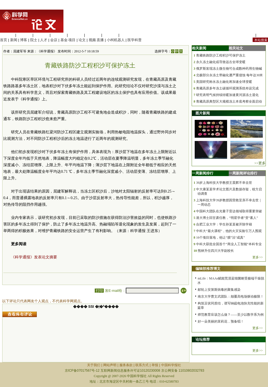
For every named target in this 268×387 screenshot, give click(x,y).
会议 (53, 40)
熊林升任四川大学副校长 (216, 251)
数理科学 (110, 35)
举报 (155, 365)
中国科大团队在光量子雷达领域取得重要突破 (229, 211)
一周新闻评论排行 (243, 173)
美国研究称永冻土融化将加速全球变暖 (224, 82)
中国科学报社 (171, 365)
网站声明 (109, 365)
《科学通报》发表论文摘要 (34, 257)
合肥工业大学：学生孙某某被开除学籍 (224, 224)
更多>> (257, 257)
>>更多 (260, 163)
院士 (33, 40)
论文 (82, 40)
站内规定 (247, 35)
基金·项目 (68, 40)
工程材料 (59, 35)
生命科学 (7, 35)
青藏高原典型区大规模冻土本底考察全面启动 (229, 101)
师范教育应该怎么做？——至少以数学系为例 (231, 315)
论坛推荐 (203, 339)
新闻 (13, 40)
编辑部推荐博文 (208, 269)
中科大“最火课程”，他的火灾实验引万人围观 (229, 231)
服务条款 (126, 365)
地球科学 (93, 35)
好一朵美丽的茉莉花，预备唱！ (221, 321)
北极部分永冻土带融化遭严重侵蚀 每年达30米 (229, 75)
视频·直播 (96, 40)
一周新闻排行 (202, 173)
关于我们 (93, 365)
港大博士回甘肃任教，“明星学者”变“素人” (227, 218)
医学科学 (24, 35)
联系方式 (142, 365)
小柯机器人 (116, 40)
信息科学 (76, 35)
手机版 (262, 35)
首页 (3, 40)
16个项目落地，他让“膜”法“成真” (220, 237)
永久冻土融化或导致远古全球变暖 (220, 62)
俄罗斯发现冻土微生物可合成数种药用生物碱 (229, 68)
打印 (99, 291)
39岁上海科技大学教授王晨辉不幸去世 (224, 183)
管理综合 (127, 35)
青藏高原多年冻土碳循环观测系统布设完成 (227, 88)
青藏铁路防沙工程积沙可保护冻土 (220, 55)
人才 (43, 40)
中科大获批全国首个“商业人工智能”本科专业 (229, 244)
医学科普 (134, 40)
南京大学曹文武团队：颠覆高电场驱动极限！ (231, 296)
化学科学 (41, 35)
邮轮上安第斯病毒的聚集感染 (219, 290)
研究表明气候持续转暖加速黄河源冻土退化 (227, 95)
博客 (23, 40)
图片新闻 (203, 113)
